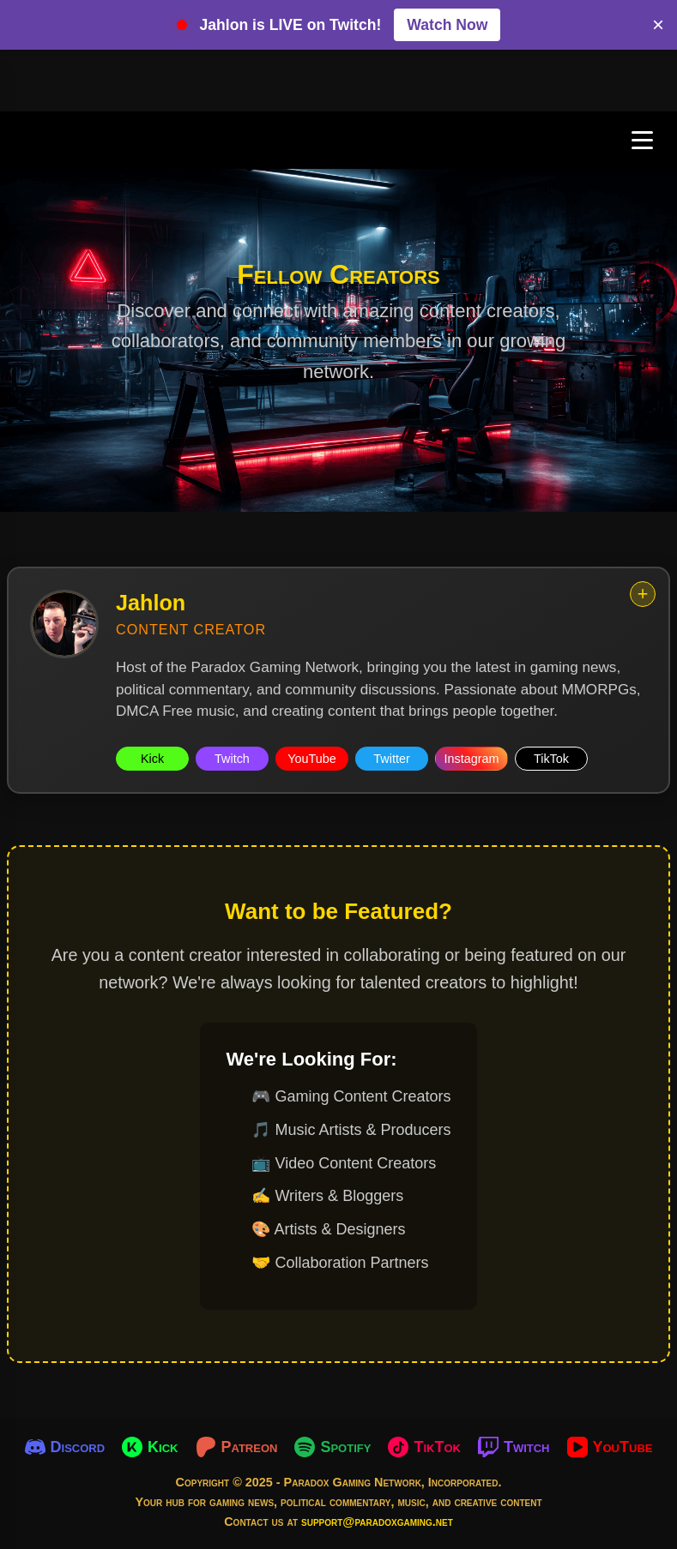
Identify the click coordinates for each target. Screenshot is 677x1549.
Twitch (232, 758)
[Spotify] (332, 1447)
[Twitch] (514, 1447)
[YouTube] (610, 1447)
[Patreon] (237, 1447)
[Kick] (150, 1447)
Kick (152, 758)
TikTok (551, 758)
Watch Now (447, 24)
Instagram (471, 758)
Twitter (391, 758)
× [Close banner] (658, 24)
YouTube (311, 758)
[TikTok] (424, 1447)
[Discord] (65, 1447)
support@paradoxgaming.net (377, 1521)
